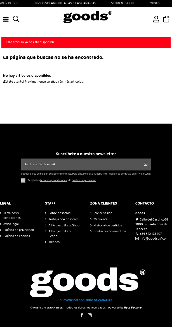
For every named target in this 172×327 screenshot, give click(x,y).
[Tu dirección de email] (81, 164)
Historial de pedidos (108, 225)
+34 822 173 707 (148, 234)
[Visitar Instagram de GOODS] (90, 315)
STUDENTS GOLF (124, 3)
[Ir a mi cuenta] (156, 19)
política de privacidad (84, 180)
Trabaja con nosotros (63, 219)
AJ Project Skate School (59, 234)
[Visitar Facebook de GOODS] (82, 315)
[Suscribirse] (146, 164)
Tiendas (54, 242)
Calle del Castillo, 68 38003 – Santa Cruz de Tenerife (151, 224)
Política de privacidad (18, 230)
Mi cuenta (101, 219)
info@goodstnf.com (152, 239)
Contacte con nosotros (110, 231)
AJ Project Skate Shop (63, 225)
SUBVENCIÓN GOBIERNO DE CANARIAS (86, 300)
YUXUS (157, 3)
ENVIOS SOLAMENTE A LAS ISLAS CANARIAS (66, 3)
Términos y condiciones (12, 216)
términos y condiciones (53, 180)
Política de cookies (16, 236)
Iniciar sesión (103, 213)
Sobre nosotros (59, 213)
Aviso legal (11, 224)
